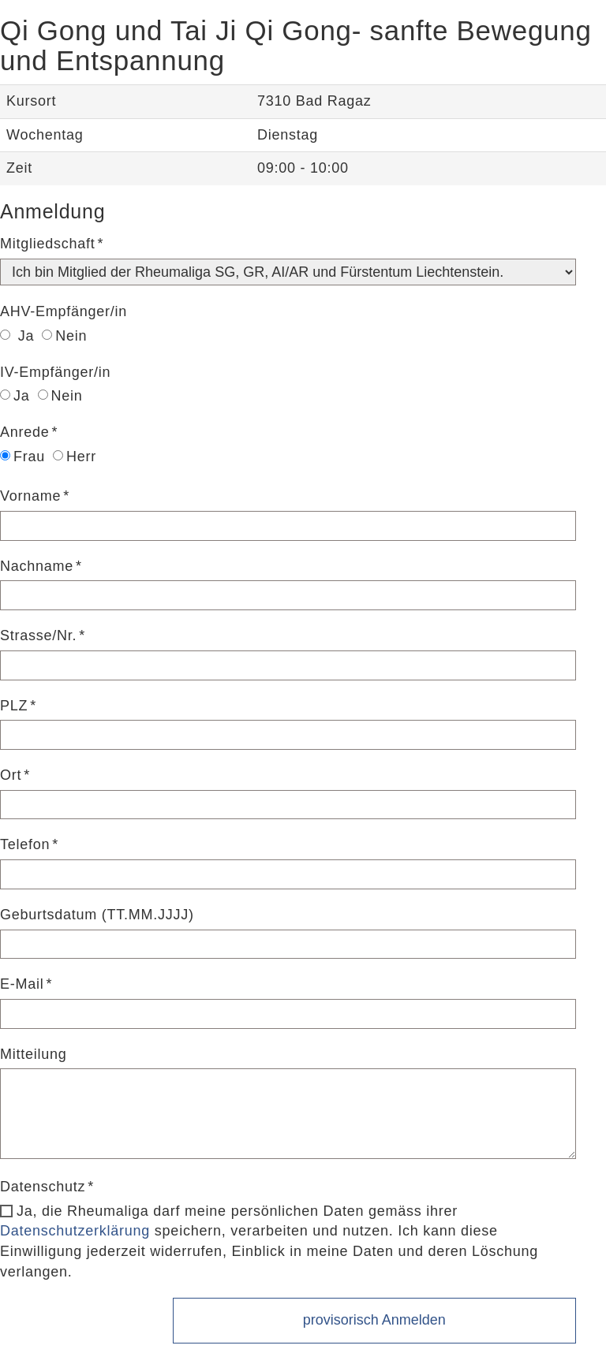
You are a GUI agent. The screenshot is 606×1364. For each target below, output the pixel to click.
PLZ (14, 706)
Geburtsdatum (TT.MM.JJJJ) (97, 914)
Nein (64, 336)
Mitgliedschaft (47, 244)
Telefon (25, 844)
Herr (74, 456)
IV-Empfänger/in (55, 372)
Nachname (36, 566)
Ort (10, 775)
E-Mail (22, 984)
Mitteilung (33, 1054)
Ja (17, 336)
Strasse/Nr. (38, 635)
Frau (22, 456)
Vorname (30, 496)
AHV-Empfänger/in (63, 311)
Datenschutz (42, 1186)
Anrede (25, 432)
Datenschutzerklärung (75, 1231)
